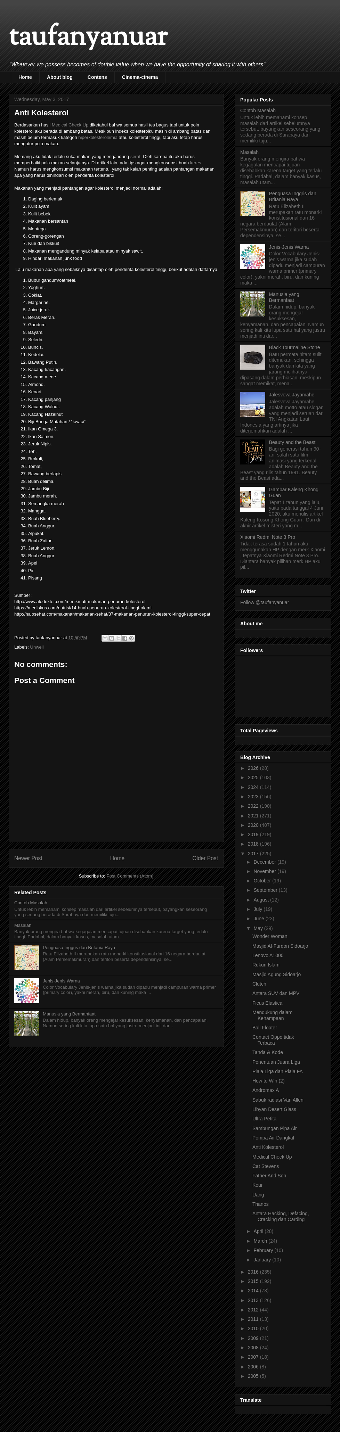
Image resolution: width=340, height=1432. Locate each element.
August (261, 900)
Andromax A (265, 1090)
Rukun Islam (266, 965)
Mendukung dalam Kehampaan (272, 1015)
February (263, 1250)
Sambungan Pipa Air (274, 1128)
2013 (254, 1300)
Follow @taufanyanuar (264, 602)
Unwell (37, 647)
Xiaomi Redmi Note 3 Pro (267, 537)
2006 (254, 1366)
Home (25, 77)
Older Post (205, 858)
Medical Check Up (70, 124)
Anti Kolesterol (268, 1147)
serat (135, 156)
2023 (254, 796)
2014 (254, 1290)
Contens (97, 77)
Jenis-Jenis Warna (61, 981)
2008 (254, 1347)
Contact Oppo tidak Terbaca (273, 1040)
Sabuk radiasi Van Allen (277, 1100)
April (259, 1231)
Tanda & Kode (267, 1052)
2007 (254, 1357)
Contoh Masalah (30, 902)
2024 (254, 787)
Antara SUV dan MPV (275, 993)
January (262, 1259)
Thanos (260, 1204)
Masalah (22, 925)
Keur (257, 1185)
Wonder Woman (270, 936)
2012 (254, 1309)
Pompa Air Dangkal (273, 1138)
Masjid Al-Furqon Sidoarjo (280, 946)
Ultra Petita (264, 1118)
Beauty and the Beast (292, 442)
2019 (254, 834)
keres (195, 162)
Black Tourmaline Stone (294, 347)
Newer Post (28, 858)
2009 (254, 1338)
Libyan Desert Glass (274, 1109)
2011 (254, 1319)
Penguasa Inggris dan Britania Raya (79, 947)
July (258, 909)
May (258, 928)
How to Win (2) (268, 1081)
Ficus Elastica (267, 1003)
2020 (254, 825)
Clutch (259, 984)
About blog (60, 77)
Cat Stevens (265, 1166)
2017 (254, 853)
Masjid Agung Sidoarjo (276, 974)
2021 (254, 815)
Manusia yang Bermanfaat (69, 1014)
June (259, 918)
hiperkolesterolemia (98, 137)
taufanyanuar (88, 38)
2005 (254, 1376)
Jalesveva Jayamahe (292, 394)
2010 (254, 1328)
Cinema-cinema (140, 77)
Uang (258, 1195)
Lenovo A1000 (268, 955)
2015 (254, 1281)
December (265, 862)
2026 (254, 768)
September (265, 890)
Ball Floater (264, 1027)
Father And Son (269, 1175)
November (265, 871)
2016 (254, 1272)
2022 (254, 806)
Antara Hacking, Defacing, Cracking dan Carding (280, 1216)
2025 (254, 777)
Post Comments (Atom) (129, 876)
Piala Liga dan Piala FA (277, 1071)
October (262, 880)
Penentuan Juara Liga (276, 1062)
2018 (254, 844)
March (260, 1241)
